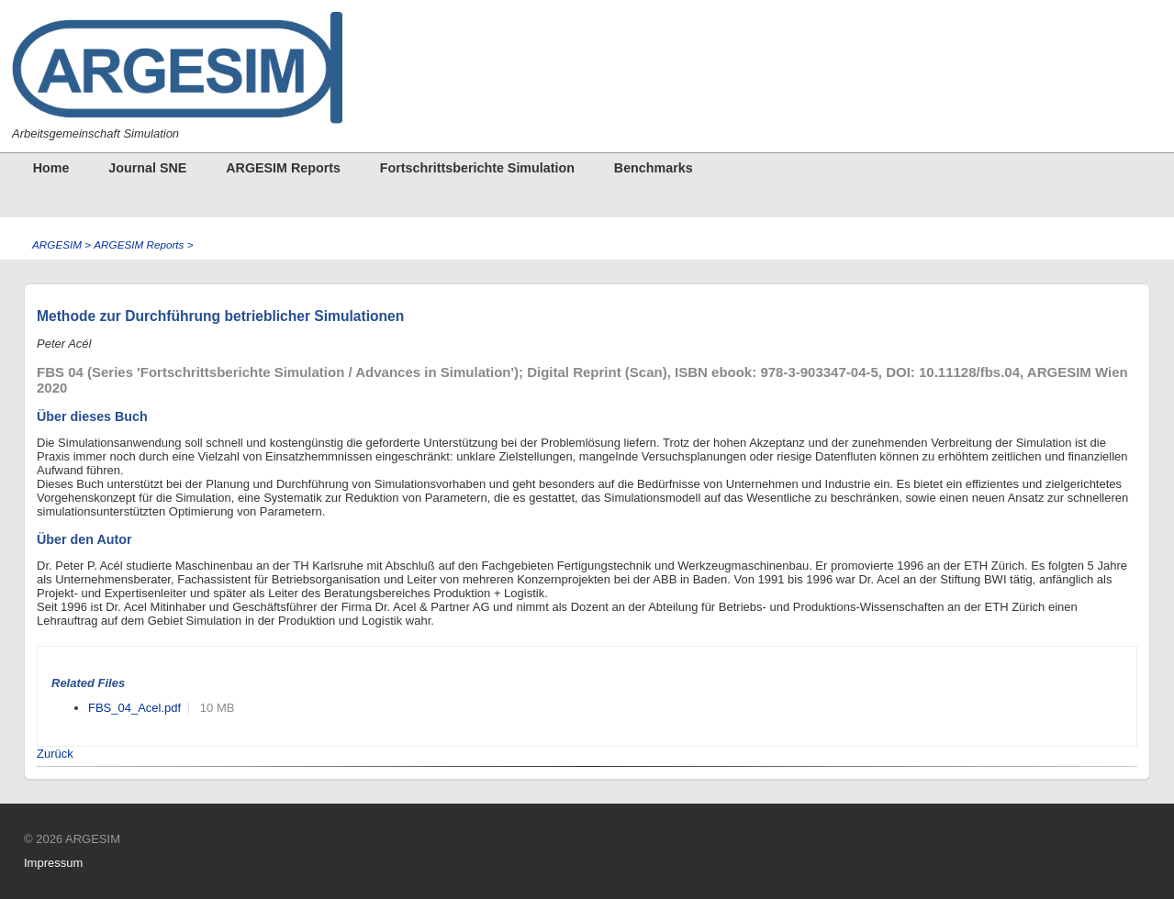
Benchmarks (653, 168)
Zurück (55, 753)
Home (51, 168)
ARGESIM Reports (283, 168)
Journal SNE (147, 168)
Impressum (53, 863)
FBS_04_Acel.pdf (134, 708)
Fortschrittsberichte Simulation (477, 168)
